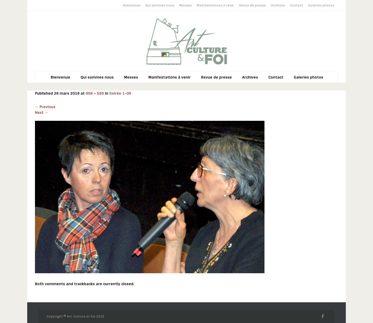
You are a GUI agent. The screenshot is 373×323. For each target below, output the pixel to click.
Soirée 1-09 (120, 93)
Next (41, 112)
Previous (45, 106)
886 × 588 (95, 93)
